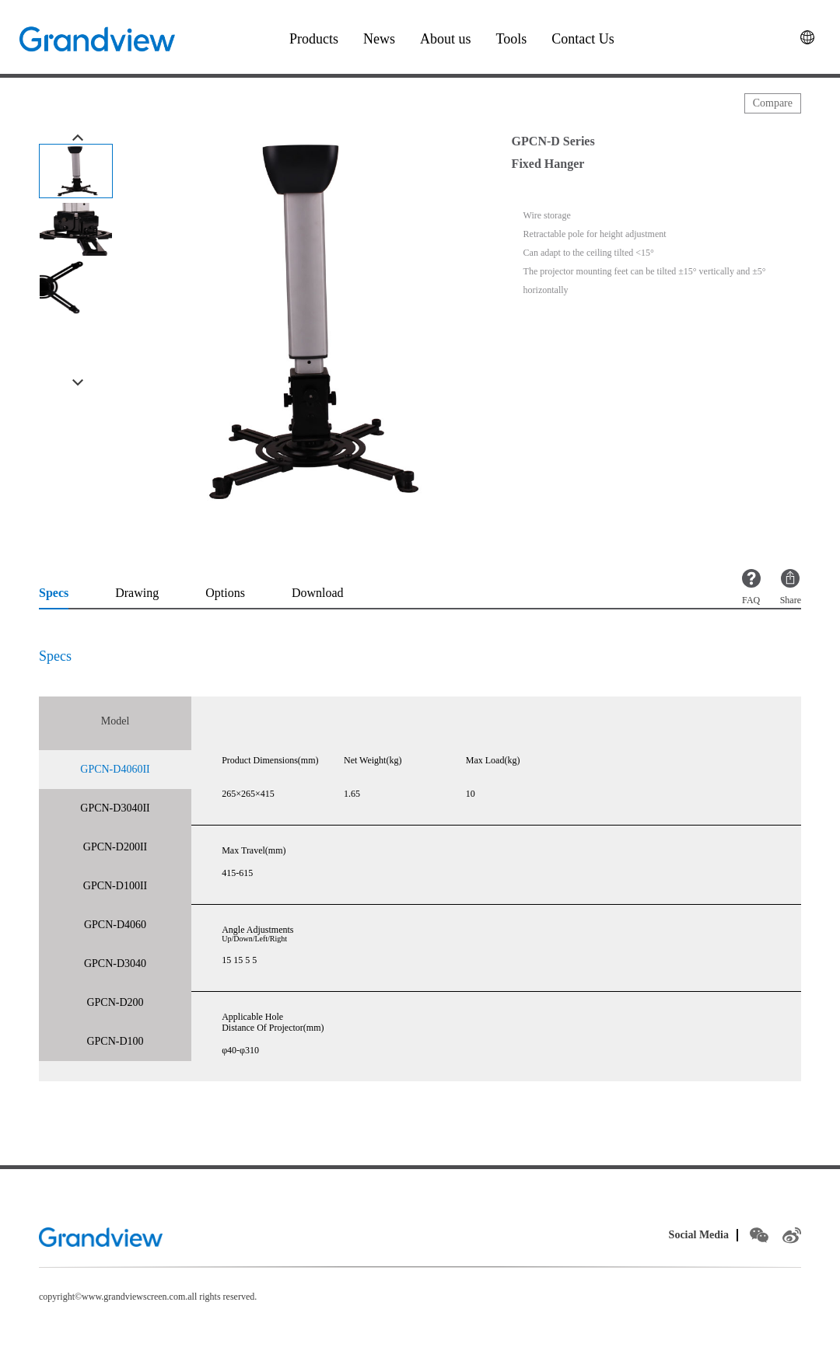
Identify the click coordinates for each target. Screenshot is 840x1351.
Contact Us (582, 39)
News (379, 39)
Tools (511, 39)
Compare (773, 103)
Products (313, 39)
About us (445, 39)
